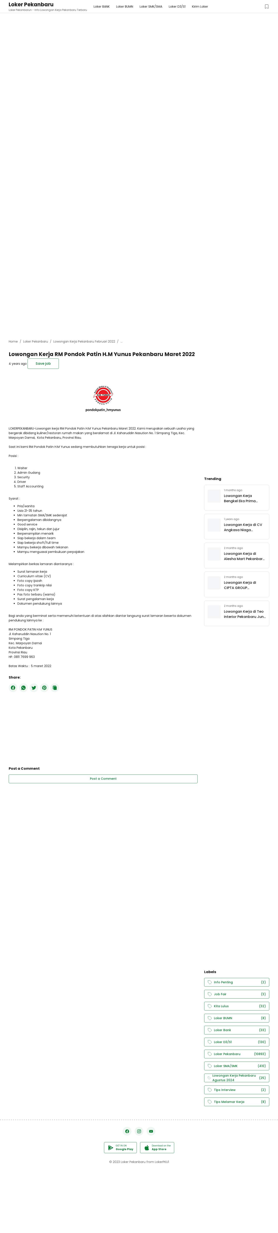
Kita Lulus (237, 1006)
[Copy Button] (54, 687)
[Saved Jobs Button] (266, 6)
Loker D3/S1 (237, 1042)
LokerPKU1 (162, 1162)
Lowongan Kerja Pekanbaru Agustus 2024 (237, 1078)
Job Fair (237, 994)
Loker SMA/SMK (237, 1066)
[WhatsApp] (23, 687)
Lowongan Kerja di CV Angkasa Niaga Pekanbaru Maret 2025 (244, 527)
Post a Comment (103, 778)
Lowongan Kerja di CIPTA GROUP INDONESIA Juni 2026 (242, 585)
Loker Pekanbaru (31, 4)
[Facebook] (13, 687)
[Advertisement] (130, 30)
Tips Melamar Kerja (237, 1102)
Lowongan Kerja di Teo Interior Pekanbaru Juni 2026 (244, 614)
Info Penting (237, 982)
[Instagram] (139, 1131)
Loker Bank (237, 1030)
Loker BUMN (237, 1018)
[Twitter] (34, 687)
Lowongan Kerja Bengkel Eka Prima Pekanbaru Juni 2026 (242, 498)
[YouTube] (151, 1131)
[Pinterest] (44, 687)
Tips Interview (237, 1090)
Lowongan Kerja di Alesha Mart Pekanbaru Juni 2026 (244, 556)
